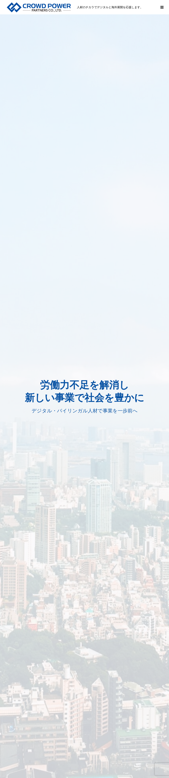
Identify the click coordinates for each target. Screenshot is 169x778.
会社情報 (62, 762)
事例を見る (28, 362)
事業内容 (43, 762)
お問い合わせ (123, 762)
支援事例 (81, 762)
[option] (84, 81)
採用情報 (101, 762)
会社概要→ (123, 452)
